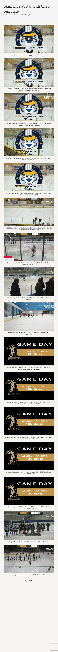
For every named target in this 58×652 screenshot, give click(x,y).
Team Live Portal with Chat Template (19, 15)
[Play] (29, 38)
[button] (31, 55)
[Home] (3, 15)
